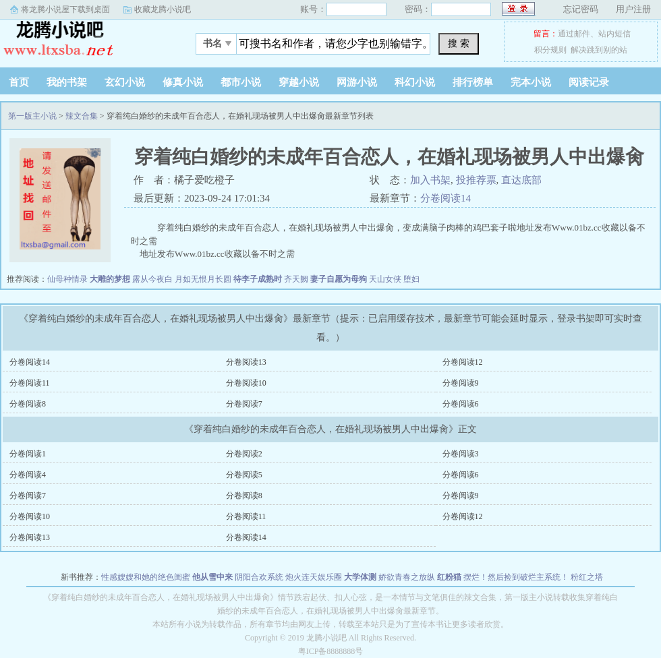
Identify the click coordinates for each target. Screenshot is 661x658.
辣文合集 (81, 116)
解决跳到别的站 (599, 50)
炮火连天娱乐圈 (313, 577)
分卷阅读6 (460, 404)
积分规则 (550, 50)
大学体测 (360, 577)
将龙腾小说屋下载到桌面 (65, 9)
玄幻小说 (125, 82)
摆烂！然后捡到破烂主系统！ (516, 577)
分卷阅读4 (27, 474)
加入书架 (430, 180)
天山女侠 (385, 279)
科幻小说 (415, 82)
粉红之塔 (587, 577)
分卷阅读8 (27, 404)
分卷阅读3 (460, 453)
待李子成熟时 (257, 279)
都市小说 (241, 82)
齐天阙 (296, 279)
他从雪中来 (212, 577)
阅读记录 (589, 82)
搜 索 (458, 43)
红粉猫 (449, 577)
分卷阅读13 (246, 362)
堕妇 (411, 279)
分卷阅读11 (29, 383)
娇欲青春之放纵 (406, 577)
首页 (19, 82)
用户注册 (633, 9)
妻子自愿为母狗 (338, 279)
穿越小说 (299, 82)
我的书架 (67, 82)
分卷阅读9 (460, 383)
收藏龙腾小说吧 (162, 9)
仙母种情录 (67, 279)
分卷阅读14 (445, 198)
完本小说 (531, 82)
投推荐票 (476, 180)
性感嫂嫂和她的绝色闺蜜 (145, 577)
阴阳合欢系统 (259, 577)
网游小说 (357, 82)
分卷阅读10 (246, 383)
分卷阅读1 (27, 453)
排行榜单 (473, 82)
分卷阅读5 (244, 474)
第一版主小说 (84, 40)
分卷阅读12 (462, 362)
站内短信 (614, 33)
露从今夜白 (152, 279)
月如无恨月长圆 (203, 279)
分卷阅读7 (244, 404)
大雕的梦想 (110, 279)
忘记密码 (580, 9)
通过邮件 (574, 33)
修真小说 (183, 82)
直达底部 (521, 180)
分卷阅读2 (244, 453)
